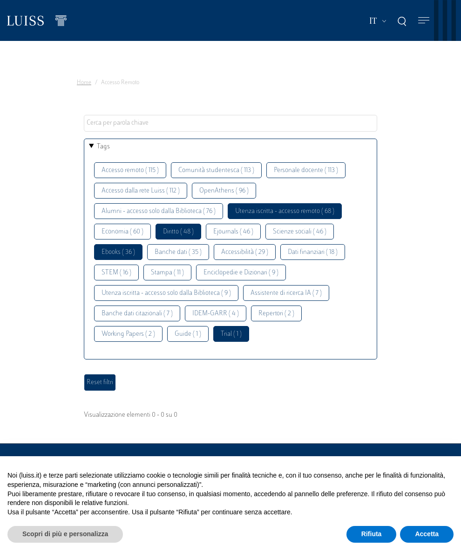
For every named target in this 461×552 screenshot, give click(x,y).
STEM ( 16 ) (116, 272)
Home (84, 83)
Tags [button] (103, 146)
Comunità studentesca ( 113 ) (216, 170)
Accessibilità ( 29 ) (244, 252)
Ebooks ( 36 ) (118, 252)
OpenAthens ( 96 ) (224, 190)
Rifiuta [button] (371, 534)
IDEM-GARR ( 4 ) (215, 313)
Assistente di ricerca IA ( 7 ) (286, 293)
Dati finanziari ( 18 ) (313, 252)
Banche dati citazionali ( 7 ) (137, 313)
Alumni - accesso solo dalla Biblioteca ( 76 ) (159, 211)
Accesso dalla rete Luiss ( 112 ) (141, 190)
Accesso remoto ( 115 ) (130, 170)
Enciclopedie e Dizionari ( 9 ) (240, 272)
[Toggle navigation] (423, 20)
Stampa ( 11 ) (167, 272)
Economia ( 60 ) (122, 231)
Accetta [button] (427, 534)
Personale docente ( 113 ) (306, 170)
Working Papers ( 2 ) (128, 334)
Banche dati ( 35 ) (178, 252)
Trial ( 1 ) (231, 334)
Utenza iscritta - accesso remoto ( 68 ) (284, 211)
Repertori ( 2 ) (276, 313)
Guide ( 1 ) (188, 334)
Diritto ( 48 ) (178, 231)
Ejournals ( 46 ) (233, 231)
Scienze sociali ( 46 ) (299, 231)
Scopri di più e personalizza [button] (65, 534)
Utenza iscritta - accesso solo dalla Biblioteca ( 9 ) (166, 293)
